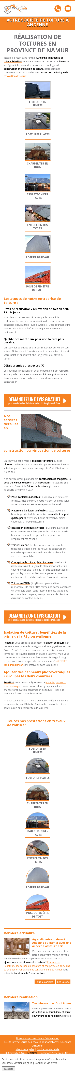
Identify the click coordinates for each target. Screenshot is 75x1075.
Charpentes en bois (37, 165)
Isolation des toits (37, 196)
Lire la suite (63, 982)
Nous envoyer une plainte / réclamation (37, 1038)
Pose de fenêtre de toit (37, 288)
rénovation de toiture (15, 76)
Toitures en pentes (38, 103)
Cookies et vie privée (48, 1049)
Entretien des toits (37, 226)
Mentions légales (25, 1049)
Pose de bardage (37, 257)
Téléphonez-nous (57, 8)
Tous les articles (44, 982)
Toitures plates (38, 134)
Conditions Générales (51, 1053)
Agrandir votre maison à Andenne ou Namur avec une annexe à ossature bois (51, 942)
